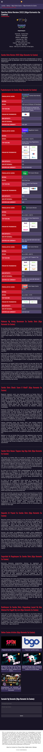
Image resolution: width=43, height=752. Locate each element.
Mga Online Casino (17, 5)
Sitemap (35, 747)
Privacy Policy (21, 747)
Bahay (8, 5)
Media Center (29, 747)
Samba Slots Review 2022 (9, 7)
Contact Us (14, 747)
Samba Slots (24, 37)
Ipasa (21, 715)
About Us (9, 747)
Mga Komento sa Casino (30, 5)
